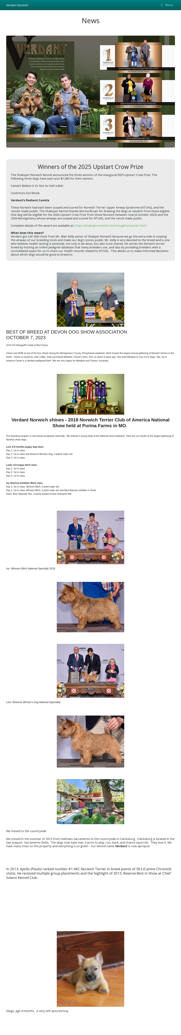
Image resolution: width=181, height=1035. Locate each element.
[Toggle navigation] (166, 5)
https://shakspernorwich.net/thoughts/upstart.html (110, 226)
